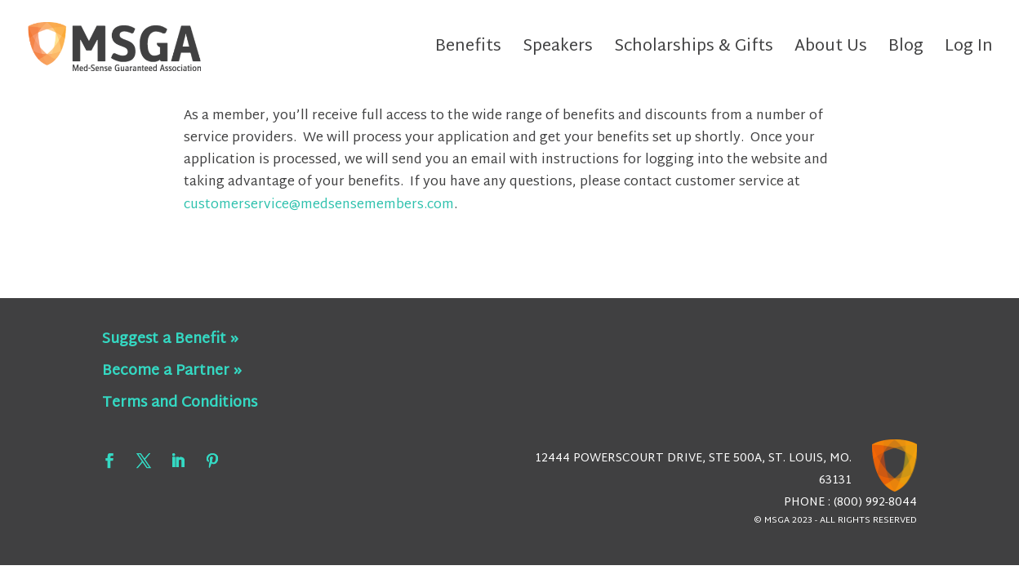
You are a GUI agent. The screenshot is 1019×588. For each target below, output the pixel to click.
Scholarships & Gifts (693, 51)
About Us (830, 51)
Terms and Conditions (179, 403)
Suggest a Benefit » (170, 339)
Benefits (468, 51)
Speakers (558, 51)
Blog (905, 51)
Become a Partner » (172, 371)
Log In (969, 51)
